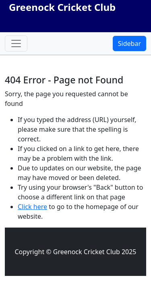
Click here (32, 206)
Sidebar (129, 43)
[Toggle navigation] (16, 43)
